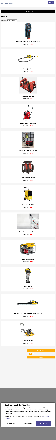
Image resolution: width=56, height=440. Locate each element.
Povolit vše (43, 423)
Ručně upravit (28, 423)
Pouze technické (12, 423)
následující (40, 357)
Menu (51, 2)
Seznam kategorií (28, 11)
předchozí (40, 350)
